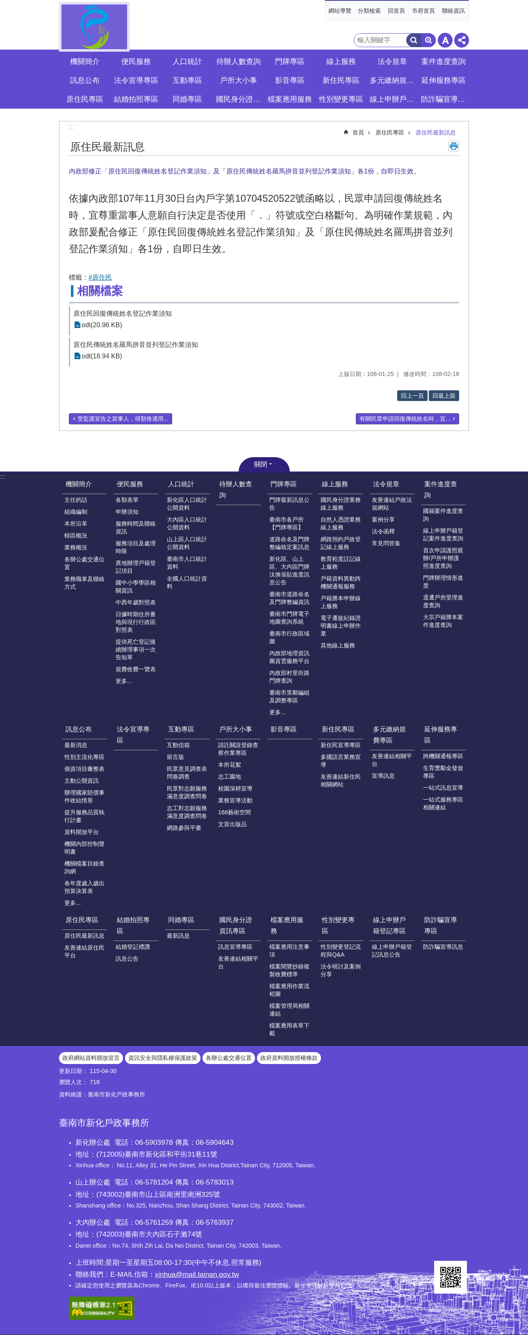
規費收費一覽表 (136, 669)
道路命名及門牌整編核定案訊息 (289, 543)
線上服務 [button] (341, 61)
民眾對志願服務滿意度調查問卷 (187, 792)
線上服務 (335, 484)
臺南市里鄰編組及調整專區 (289, 696)
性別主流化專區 (84, 757)
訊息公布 (79, 729)
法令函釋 (383, 531)
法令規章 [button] (392, 61)
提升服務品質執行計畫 (84, 816)
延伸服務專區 (440, 735)
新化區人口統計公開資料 (187, 504)
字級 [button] (445, 40)
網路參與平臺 (184, 828)
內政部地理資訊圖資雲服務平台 (289, 657)
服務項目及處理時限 (136, 547)
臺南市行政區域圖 (289, 637)
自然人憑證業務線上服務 (341, 523)
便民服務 (130, 484)
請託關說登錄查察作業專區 (238, 749)
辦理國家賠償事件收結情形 (84, 796)
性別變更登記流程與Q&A (341, 950)
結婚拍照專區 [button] (136, 99)
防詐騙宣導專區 (440, 925)
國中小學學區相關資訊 (136, 586)
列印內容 (453, 146)
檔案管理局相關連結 (289, 1009)
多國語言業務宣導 (341, 761)
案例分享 (383, 519)
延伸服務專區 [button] (443, 80)
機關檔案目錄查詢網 (84, 867)
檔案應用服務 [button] (290, 99)
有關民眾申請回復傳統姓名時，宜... (405, 418)
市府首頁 (423, 10)
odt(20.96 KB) (102, 324)
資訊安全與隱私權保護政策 (162, 1058)
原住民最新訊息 (436, 132)
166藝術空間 (234, 812)
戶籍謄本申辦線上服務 (341, 602)
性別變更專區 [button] (341, 99)
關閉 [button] (260, 464)
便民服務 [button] (136, 61)
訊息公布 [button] (85, 80)
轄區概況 (75, 535)
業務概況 (75, 547)
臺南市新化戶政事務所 (94, 27)
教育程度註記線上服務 (341, 563)
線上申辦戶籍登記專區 (389, 925)
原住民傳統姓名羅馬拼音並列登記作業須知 (135, 344)
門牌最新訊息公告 (289, 504)
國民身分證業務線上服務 (341, 504)
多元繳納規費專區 (389, 735)
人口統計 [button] (187, 61)
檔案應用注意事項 (289, 950)
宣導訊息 (383, 775)
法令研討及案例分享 (341, 970)
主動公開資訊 (81, 780)
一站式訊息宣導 (443, 787)
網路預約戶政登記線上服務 (341, 543)
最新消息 (75, 745)
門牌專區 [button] (290, 61)
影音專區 (290, 80)
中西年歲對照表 (136, 602)
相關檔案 (100, 291)
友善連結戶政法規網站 (392, 504)
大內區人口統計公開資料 (187, 523)
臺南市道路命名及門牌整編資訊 (289, 598)
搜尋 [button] (413, 40)
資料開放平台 (81, 832)
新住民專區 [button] (341, 80)
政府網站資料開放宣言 (91, 1058)
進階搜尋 (428, 40)
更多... (124, 681)
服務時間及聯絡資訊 (136, 527)
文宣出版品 (232, 824)
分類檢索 (369, 10)
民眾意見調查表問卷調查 (187, 772)
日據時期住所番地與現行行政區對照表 (136, 622)
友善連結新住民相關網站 (341, 780)
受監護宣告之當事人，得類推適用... (122, 418)
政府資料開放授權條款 (289, 1058)
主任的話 (75, 500)
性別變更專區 (338, 925)
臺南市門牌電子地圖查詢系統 (289, 618)
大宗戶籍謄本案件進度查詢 (443, 621)
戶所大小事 (235, 729)
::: (327, 3)
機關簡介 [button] (85, 61)
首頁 (358, 132)
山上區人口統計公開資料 (187, 543)
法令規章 (386, 484)
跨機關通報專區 (443, 756)
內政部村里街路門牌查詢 (289, 677)
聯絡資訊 (453, 10)
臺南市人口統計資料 (187, 563)
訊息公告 (127, 958)
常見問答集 (386, 543)
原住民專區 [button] (84, 99)
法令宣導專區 (136, 80)
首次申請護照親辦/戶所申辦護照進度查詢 (443, 558)
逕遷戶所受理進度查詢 (443, 601)
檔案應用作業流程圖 (289, 990)
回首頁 (396, 10)
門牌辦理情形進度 (443, 581)
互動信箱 (178, 745)
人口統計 (181, 484)
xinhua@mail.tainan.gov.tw (197, 1274)
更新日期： (73, 1071)
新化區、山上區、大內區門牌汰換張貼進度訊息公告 (289, 570)
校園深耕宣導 (235, 788)
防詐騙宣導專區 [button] (444, 99)
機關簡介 (79, 484)
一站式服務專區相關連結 (443, 803)
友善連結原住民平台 (84, 951)
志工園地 (229, 776)
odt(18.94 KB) (102, 356)
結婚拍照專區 (133, 925)
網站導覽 (339, 10)
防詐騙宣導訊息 (443, 946)
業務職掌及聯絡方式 (84, 583)
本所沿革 (75, 523)
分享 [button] (461, 40)
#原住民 (100, 277)
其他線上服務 (338, 645)
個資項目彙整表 (84, 768)
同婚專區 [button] (187, 99)
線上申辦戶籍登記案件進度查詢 (443, 534)
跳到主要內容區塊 (4, 4)
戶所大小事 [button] (238, 80)
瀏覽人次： (73, 1082)
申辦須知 (127, 511)
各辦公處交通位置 (84, 563)
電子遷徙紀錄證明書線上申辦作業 (341, 626)
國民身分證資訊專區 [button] (239, 99)
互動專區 (181, 729)
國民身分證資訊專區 (235, 925)
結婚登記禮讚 (133, 946)
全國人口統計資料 (187, 582)
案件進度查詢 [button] (443, 61)
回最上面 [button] (443, 395)
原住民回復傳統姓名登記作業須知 (122, 313)
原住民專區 (390, 132)
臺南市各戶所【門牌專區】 (286, 523)
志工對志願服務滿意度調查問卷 (187, 812)
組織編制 (75, 511)
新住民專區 (338, 729)
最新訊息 (178, 935)
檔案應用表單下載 (289, 1029)
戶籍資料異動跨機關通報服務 (341, 582)
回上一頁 (412, 395)
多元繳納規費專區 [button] (393, 80)
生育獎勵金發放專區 (443, 772)
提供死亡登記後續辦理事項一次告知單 (136, 649)
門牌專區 (284, 484)
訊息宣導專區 (235, 946)
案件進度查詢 (440, 490)
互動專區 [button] (187, 80)
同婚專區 (181, 919)
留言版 (175, 757)
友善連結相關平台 (392, 760)
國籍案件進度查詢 (443, 515)
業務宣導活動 (235, 800)
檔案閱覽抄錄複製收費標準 (289, 970)
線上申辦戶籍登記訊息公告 (392, 950)
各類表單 (127, 500)
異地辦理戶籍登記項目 (136, 567)
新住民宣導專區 (341, 745)
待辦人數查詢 (238, 61)
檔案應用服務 (287, 925)
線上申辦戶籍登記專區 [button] (393, 99)
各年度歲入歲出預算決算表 (84, 887)
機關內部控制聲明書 (84, 848)
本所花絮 (229, 764)
